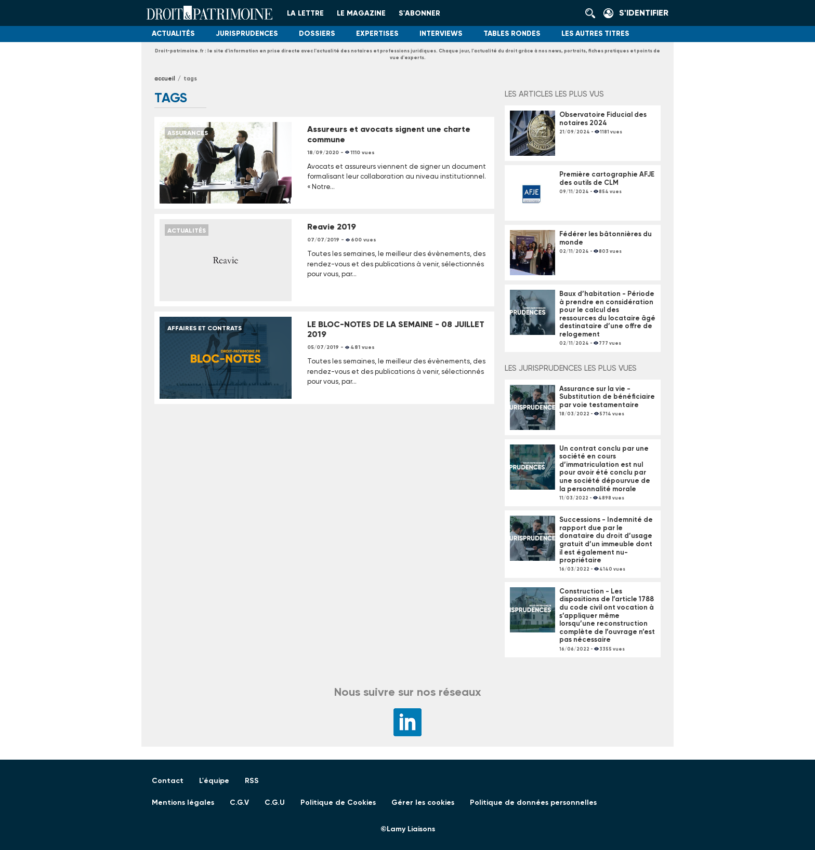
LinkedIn (407, 722)
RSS (252, 780)
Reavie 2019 (331, 227)
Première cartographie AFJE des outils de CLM (606, 178)
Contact (167, 780)
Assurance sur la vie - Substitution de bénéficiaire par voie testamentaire (607, 397)
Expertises (377, 33)
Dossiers (317, 33)
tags (190, 78)
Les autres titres (595, 33)
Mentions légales (183, 802)
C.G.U (275, 802)
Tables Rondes (512, 33)
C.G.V (239, 802)
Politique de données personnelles (533, 802)
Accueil (164, 78)
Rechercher (593, 13)
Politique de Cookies (338, 802)
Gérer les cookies (422, 802)
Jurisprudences (247, 33)
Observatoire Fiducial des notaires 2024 (603, 119)
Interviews (441, 33)
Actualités (173, 33)
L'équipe (214, 780)
